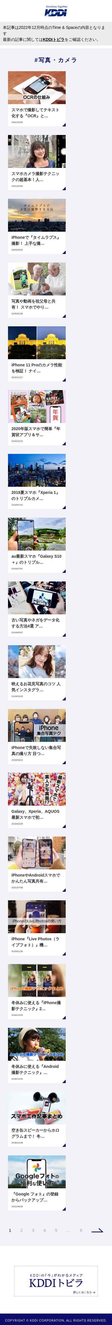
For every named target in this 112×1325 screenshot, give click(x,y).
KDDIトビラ (54, 39)
